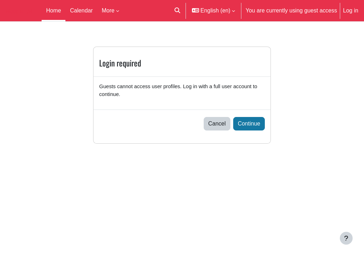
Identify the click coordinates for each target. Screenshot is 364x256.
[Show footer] (346, 238)
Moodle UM (19, 11)
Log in (350, 10)
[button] (177, 10)
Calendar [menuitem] (81, 10)
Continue (249, 125)
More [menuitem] (108, 10)
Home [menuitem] (53, 10)
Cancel (217, 125)
